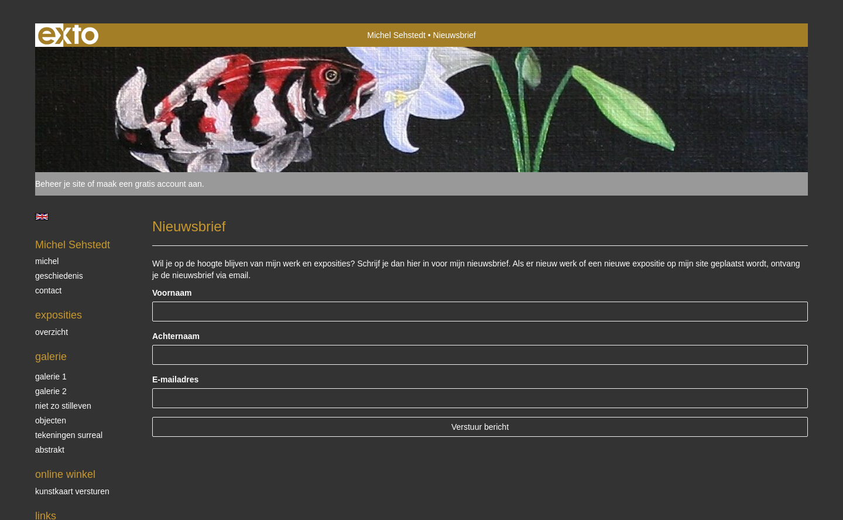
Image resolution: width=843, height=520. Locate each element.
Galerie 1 (51, 376)
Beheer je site (60, 184)
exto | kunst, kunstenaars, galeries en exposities (68, 35)
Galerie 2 (51, 391)
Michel (47, 261)
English (42, 216)
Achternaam (176, 336)
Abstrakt (49, 449)
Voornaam (171, 292)
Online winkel (65, 474)
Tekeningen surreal (68, 435)
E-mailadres (175, 379)
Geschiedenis (59, 275)
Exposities (58, 315)
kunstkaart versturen (72, 491)
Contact (48, 290)
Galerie (51, 356)
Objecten (50, 420)
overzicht (51, 332)
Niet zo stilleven (63, 405)
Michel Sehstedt (396, 35)
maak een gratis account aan (149, 184)
